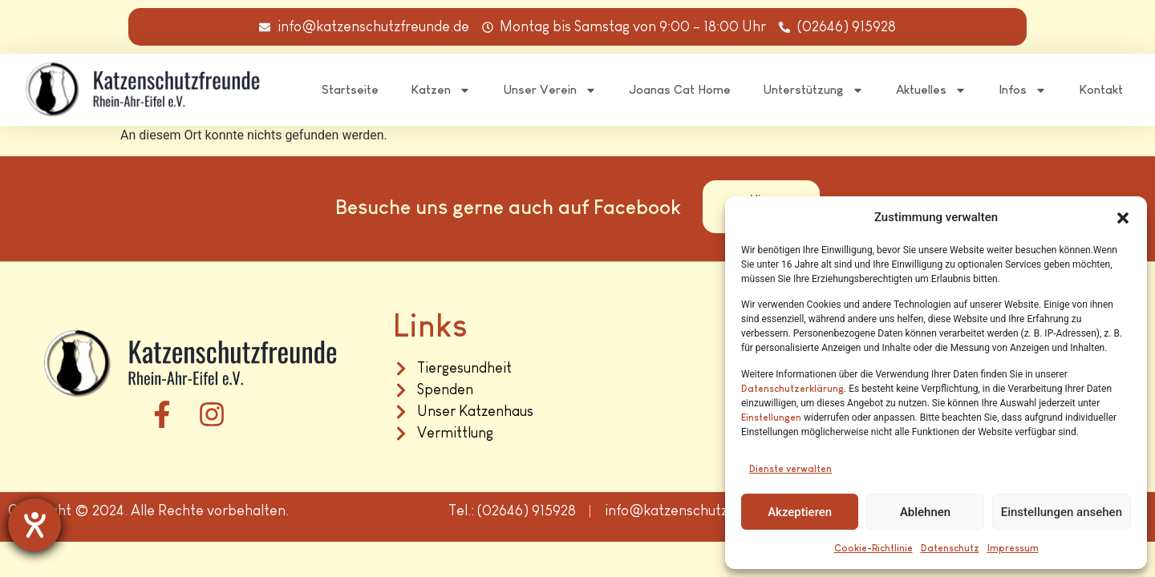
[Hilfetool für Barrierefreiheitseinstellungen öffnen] (34, 524)
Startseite (350, 89)
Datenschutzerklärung (792, 388)
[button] (1123, 218)
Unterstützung (813, 90)
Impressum (1013, 548)
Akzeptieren (800, 512)
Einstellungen (771, 417)
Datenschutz (950, 548)
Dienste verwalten (790, 468)
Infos (1023, 90)
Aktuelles (931, 90)
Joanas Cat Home (680, 89)
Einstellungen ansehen (1061, 512)
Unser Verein (550, 90)
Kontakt (1101, 89)
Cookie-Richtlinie (873, 548)
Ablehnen (925, 512)
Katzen (441, 90)
